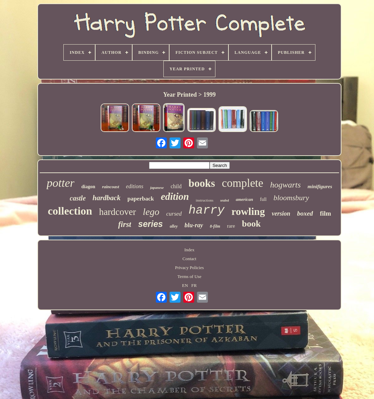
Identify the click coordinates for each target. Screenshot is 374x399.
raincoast (110, 186)
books (201, 183)
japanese (157, 187)
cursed (174, 213)
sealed (224, 200)
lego (151, 211)
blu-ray (194, 225)
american (244, 199)
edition (175, 196)
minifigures (320, 186)
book (251, 224)
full (263, 199)
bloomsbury (291, 197)
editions (135, 186)
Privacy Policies (189, 267)
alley (174, 226)
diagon (88, 186)
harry (207, 210)
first (124, 224)
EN (185, 285)
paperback (140, 198)
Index (189, 249)
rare (231, 226)
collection (70, 211)
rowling (248, 211)
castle (78, 198)
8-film (215, 226)
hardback (106, 198)
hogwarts (285, 184)
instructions (204, 200)
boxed (305, 213)
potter (60, 183)
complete (242, 183)
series (150, 224)
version (281, 213)
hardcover (117, 212)
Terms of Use (189, 276)
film (325, 213)
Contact (189, 258)
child (176, 186)
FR (194, 285)
